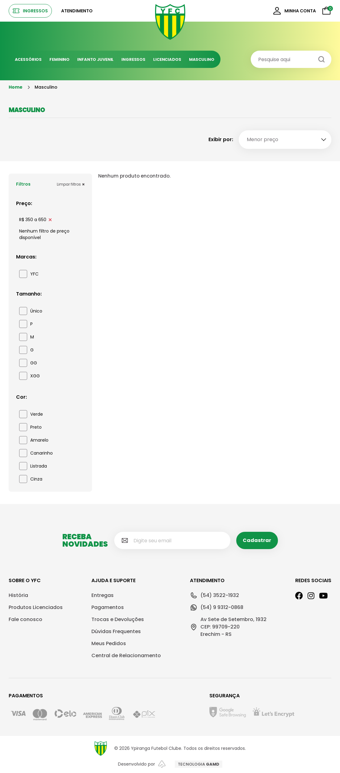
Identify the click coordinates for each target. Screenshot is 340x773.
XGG (29, 376)
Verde (31, 414)
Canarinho (36, 453)
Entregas (102, 595)
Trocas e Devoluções (117, 619)
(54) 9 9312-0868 (216, 607)
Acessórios (28, 59)
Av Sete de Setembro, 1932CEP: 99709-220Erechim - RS (228, 627)
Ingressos (133, 59)
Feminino (59, 59)
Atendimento (77, 11)
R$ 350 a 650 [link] (35, 219)
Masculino (201, 59)
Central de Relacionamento (126, 655)
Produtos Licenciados (36, 607)
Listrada (33, 466)
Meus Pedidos (108, 643)
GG (28, 363)
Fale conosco (25, 619)
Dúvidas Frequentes (116, 631)
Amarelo (33, 440)
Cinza (30, 479)
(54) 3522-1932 (214, 595)
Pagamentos (107, 607)
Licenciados (167, 59)
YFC (29, 274)
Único (30, 311)
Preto (30, 427)
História (18, 595)
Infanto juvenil (95, 59)
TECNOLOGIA (198, 764)
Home (16, 87)
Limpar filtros (71, 184)
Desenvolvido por (142, 764)
